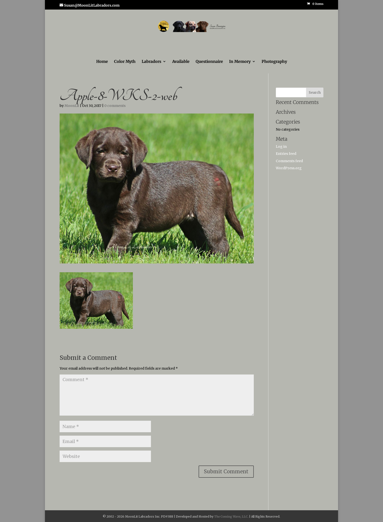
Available (181, 62)
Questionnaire (209, 62)
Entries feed (286, 153)
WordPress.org (289, 168)
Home (102, 62)
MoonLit (71, 105)
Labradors (151, 62)
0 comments (115, 105)
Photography (274, 62)
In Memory (240, 62)
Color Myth (125, 62)
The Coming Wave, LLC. (231, 516)
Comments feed (289, 161)
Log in (281, 146)
